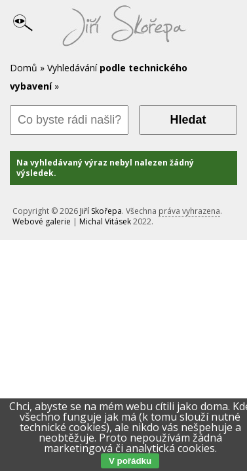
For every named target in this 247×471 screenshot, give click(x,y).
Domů (23, 67)
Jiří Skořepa (101, 211)
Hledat (188, 119)
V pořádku (130, 461)
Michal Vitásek (105, 221)
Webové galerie (41, 221)
